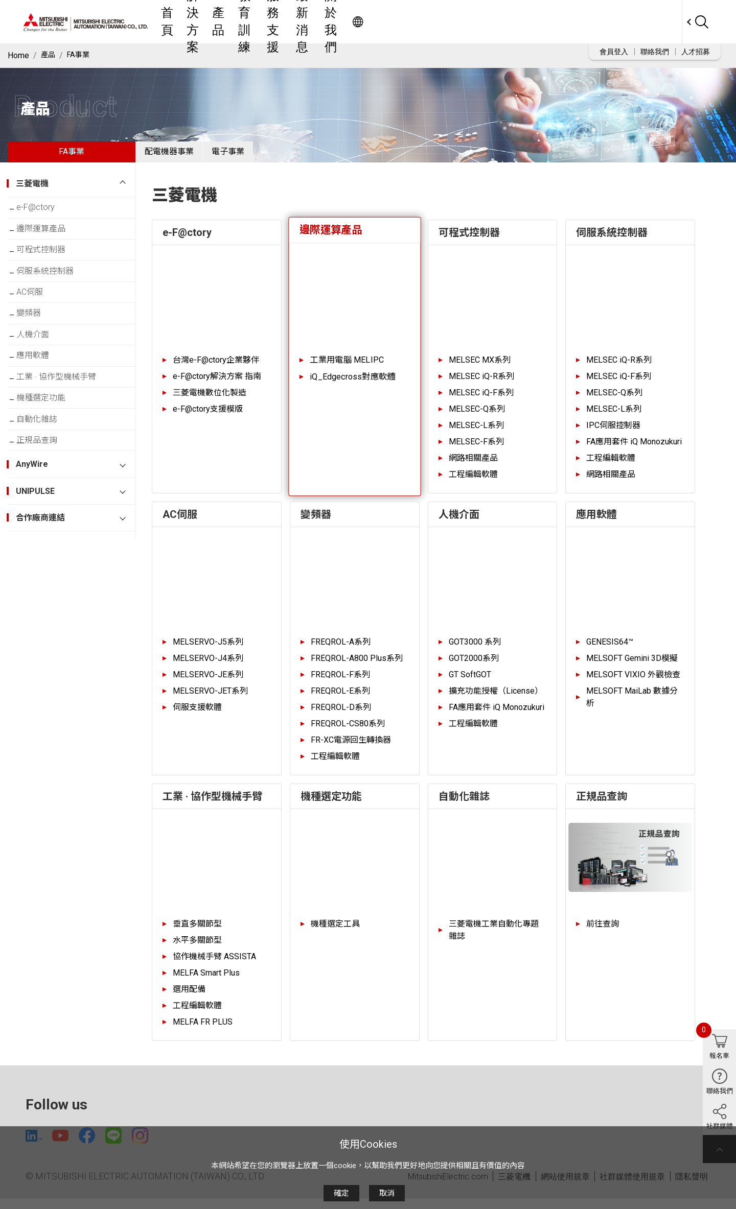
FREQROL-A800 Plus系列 (357, 666)
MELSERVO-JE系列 (208, 682)
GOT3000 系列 (475, 649)
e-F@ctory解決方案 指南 (217, 384)
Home (18, 55)
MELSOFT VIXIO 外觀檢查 (633, 682)
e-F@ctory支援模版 (208, 416)
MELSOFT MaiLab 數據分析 (632, 705)
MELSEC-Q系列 (477, 416)
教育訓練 (382, 21)
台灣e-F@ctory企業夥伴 (216, 367)
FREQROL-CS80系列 (348, 731)
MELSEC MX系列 (480, 367)
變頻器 (36, 342)
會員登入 (614, 52)
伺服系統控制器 (52, 292)
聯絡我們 (654, 52)
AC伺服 (37, 317)
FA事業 (82, 55)
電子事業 (251, 155)
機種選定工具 (335, 931)
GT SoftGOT (470, 682)
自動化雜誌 (44, 467)
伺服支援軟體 (197, 715)
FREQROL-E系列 (340, 698)
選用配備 (189, 997)
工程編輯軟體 (473, 482)
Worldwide (662, 21)
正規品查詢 (44, 492)
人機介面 (40, 367)
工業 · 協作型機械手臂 (64, 417)
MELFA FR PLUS (203, 1029)
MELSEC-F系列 (476, 449)
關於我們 (523, 21)
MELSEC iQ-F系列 (481, 400)
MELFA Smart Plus (206, 980)
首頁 (269, 21)
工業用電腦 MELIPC (347, 367)
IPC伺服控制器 (613, 433)
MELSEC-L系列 (476, 433)
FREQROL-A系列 (341, 649)
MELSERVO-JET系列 (210, 698)
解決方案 (307, 21)
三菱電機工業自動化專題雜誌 (494, 938)
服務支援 (429, 21)
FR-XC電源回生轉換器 (351, 747)
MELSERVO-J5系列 (208, 649)
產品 (345, 21)
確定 (341, 1193)
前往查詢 (602, 931)
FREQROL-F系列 (340, 682)
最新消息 (476, 21)
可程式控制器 (48, 267)
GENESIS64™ (609, 649)
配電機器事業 (176, 155)
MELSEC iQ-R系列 (481, 384)
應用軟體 (40, 392)
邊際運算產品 (48, 242)
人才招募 (695, 52)
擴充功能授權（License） (496, 698)
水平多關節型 (197, 948)
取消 (387, 1193)
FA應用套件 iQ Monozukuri (634, 449)
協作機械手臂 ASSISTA (214, 964)
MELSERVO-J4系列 (208, 666)
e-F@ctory (43, 217)
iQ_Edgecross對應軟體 (352, 384)
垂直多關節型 (197, 931)
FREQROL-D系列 (341, 715)
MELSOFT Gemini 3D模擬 (632, 666)
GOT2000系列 (474, 666)
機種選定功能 (48, 442)
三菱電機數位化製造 (209, 400)
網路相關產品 (473, 465)
